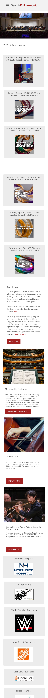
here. (16, 311)
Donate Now (14, 481)
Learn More (13, 550)
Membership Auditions (18, 411)
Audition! (13, 341)
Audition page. (20, 334)
